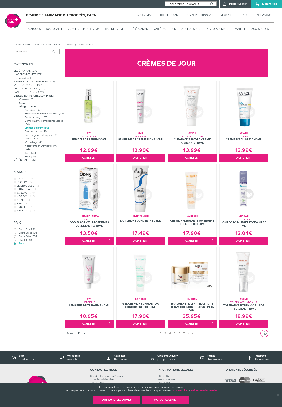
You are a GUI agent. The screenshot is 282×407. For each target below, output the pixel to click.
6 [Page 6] (179, 333)
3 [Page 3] (165, 333)
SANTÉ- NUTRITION (164, 28)
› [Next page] (188, 333)
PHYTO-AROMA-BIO (218, 28)
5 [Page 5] (175, 333)
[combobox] (186, 4)
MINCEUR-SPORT (191, 28)
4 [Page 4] (170, 333)
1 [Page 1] (156, 333)
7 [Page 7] (184, 333)
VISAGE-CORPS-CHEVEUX (83, 28)
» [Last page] (192, 333)
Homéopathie (54, 28)
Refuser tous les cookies (204, 390)
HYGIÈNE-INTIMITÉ (115, 28)
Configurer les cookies (117, 399)
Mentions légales (166, 379)
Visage (69, 44)
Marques (34, 28)
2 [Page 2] (161, 333)
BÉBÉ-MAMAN (139, 28)
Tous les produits (22, 44)
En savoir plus (180, 390)
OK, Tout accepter (165, 399)
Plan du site (164, 382)
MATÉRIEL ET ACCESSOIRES (252, 28)
